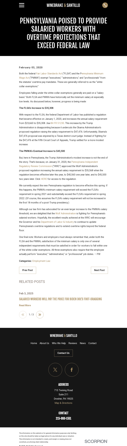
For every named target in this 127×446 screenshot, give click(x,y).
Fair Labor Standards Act (49, 73)
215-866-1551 (63, 418)
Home (34, 343)
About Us (44, 343)
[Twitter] (55, 370)
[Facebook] (71, 370)
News (83, 343)
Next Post (99, 270)
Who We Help (59, 343)
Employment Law (41, 261)
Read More (25, 305)
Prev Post (27, 270)
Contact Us (63, 353)
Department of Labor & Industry (57, 222)
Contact (92, 343)
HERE (44, 179)
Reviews (72, 343)
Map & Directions (63, 403)
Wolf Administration (65, 213)
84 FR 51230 (57, 123)
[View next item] (40, 315)
